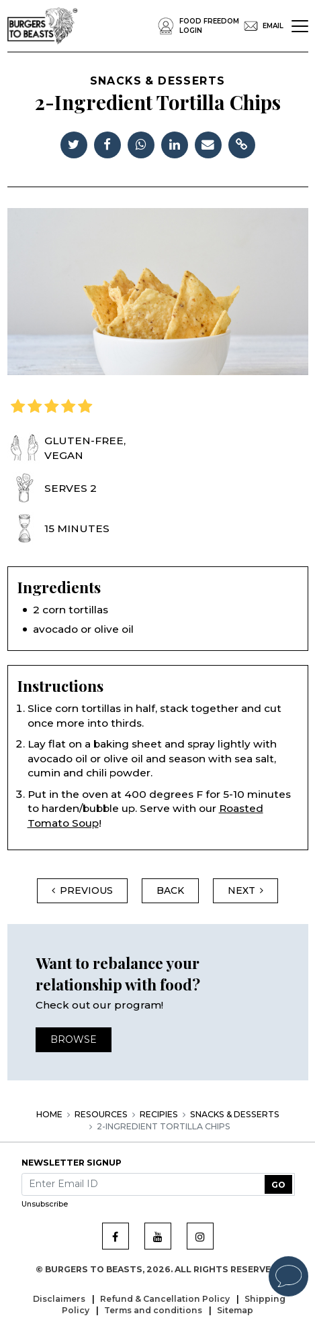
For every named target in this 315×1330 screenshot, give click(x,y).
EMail (261, 26)
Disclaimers (60, 1299)
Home (49, 1114)
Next (245, 890)
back (170, 890)
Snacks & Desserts (234, 1114)
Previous (82, 890)
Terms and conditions (154, 1310)
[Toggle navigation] (299, 26)
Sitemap (235, 1310)
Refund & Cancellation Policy (166, 1299)
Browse (73, 1039)
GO (278, 1185)
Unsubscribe (44, 1204)
